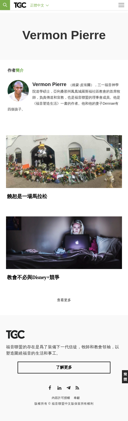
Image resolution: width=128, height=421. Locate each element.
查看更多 (64, 300)
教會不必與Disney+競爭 (33, 277)
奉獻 (77, 398)
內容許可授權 (61, 398)
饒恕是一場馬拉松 (27, 196)
